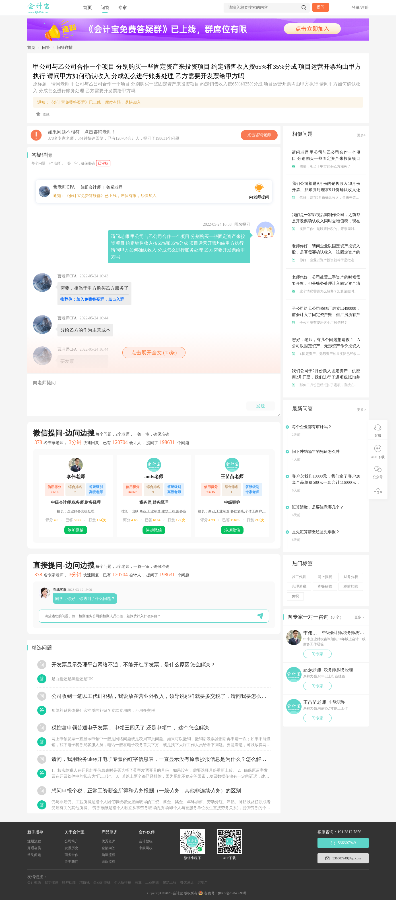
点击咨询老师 (259, 135)
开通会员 (34, 848)
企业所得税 (101, 882)
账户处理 (69, 882)
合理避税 (299, 587)
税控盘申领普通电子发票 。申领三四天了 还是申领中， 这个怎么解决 (130, 728)
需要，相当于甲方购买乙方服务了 (321, 166)
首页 (87, 7)
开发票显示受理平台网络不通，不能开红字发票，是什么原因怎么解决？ (133, 664)
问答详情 (65, 47)
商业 (138, 882)
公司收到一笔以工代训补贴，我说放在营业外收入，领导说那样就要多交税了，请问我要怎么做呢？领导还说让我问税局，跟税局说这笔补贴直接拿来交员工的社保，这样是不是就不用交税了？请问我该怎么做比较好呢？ (161, 696)
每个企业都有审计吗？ (312, 427)
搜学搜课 (51, 882)
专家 (122, 7)
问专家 (317, 654)
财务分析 (350, 577)
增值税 (84, 882)
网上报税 (324, 577)
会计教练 (145, 841)
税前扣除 (350, 587)
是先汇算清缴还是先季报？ (316, 532)
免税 (295, 596)
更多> (361, 135)
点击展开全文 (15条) (154, 352)
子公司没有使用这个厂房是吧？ (319, 323)
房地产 (202, 882)
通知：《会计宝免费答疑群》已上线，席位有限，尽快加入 (89, 102)
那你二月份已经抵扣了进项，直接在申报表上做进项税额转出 (342, 385)
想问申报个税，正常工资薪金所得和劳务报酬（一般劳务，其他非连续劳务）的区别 (146, 791)
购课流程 (108, 855)
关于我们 (71, 862)
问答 (105, 7)
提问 (321, 7)
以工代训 (299, 577)
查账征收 (324, 587)
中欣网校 (145, 848)
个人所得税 (122, 882)
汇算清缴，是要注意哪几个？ (318, 507)
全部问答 (108, 848)
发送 (260, 405)
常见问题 (34, 855)
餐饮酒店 (187, 882)
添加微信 (76, 530)
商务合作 (71, 855)
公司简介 (71, 841)
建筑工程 (169, 882)
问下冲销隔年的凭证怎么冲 (316, 451)
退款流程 (108, 862)
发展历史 (71, 848)
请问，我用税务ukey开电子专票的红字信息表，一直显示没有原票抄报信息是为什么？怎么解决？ (161, 759)
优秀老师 (108, 841)
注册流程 (34, 841)
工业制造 (152, 882)
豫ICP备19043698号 (232, 893)
